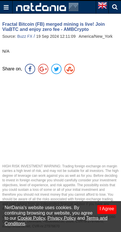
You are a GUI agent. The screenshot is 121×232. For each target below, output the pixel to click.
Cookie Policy (31, 218)
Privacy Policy (61, 218)
